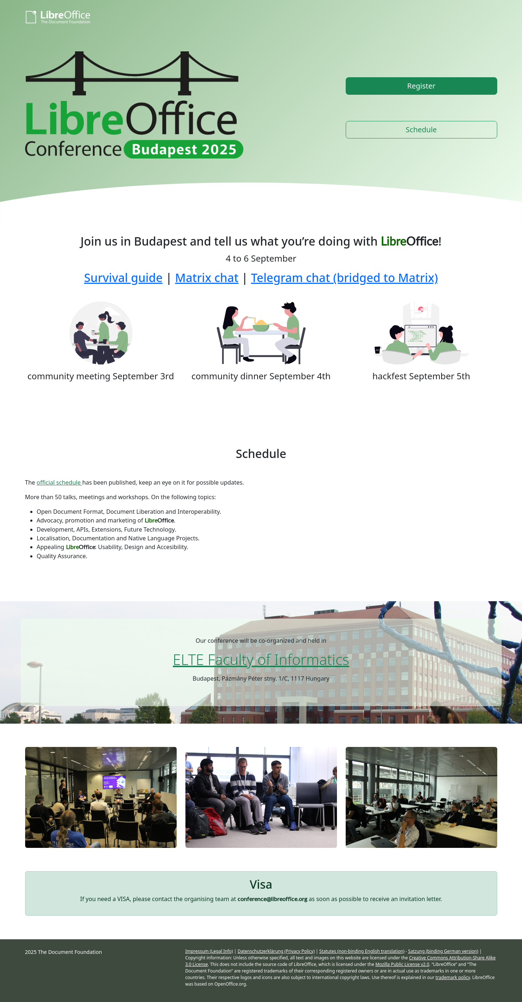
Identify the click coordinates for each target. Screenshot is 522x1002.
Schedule (421, 129)
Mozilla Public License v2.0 (402, 964)
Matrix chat (207, 277)
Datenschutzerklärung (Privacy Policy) (276, 951)
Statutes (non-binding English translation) (362, 951)
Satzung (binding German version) (443, 951)
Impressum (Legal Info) (209, 951)
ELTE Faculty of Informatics (261, 659)
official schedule (59, 482)
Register (421, 86)
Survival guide (123, 277)
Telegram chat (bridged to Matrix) (344, 277)
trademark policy (453, 977)
